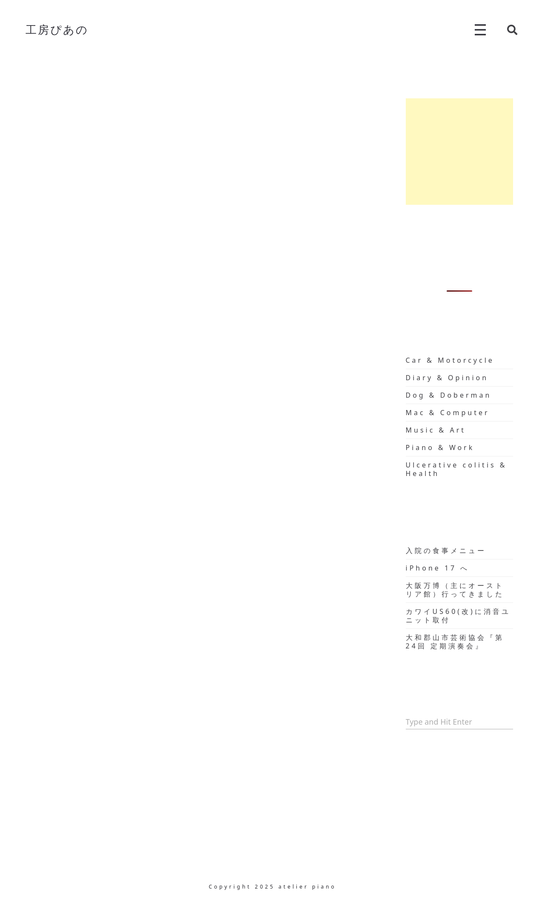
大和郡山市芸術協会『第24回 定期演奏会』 (455, 641)
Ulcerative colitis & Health (456, 469)
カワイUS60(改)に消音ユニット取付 (458, 615)
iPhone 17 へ (438, 568)
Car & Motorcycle (450, 360)
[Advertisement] (459, 151)
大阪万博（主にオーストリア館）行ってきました (455, 589)
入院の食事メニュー (446, 550)
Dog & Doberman (449, 395)
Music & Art (436, 430)
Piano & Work (440, 447)
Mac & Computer (448, 412)
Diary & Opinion (447, 377)
